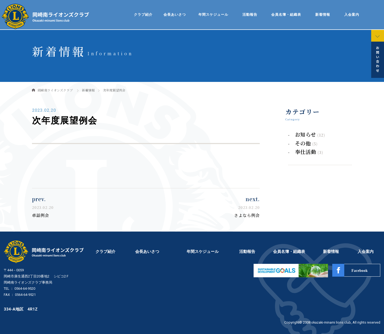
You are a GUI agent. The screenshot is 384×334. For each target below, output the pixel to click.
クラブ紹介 (143, 14)
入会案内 (351, 14)
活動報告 (249, 14)
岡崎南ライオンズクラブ (55, 90)
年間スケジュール (213, 14)
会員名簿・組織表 (286, 14)
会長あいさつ (174, 14)
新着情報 (322, 14)
